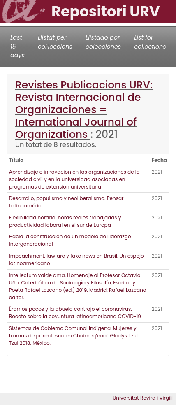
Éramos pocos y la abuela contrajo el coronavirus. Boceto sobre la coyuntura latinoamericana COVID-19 (75, 312)
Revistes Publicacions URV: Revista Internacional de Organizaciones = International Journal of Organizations (84, 110)
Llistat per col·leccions (55, 42)
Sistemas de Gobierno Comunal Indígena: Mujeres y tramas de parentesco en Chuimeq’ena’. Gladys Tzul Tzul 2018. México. (73, 336)
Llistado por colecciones (103, 42)
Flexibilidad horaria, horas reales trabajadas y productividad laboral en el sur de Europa (65, 221)
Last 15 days (17, 46)
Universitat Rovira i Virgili (143, 397)
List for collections (150, 42)
